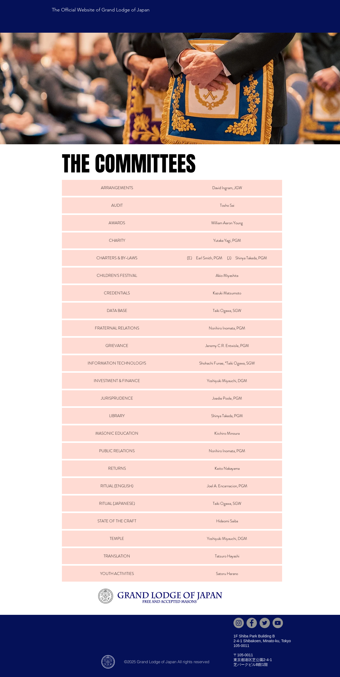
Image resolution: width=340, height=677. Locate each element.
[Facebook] (251, 623)
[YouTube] (278, 623)
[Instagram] (238, 623)
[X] (265, 623)
